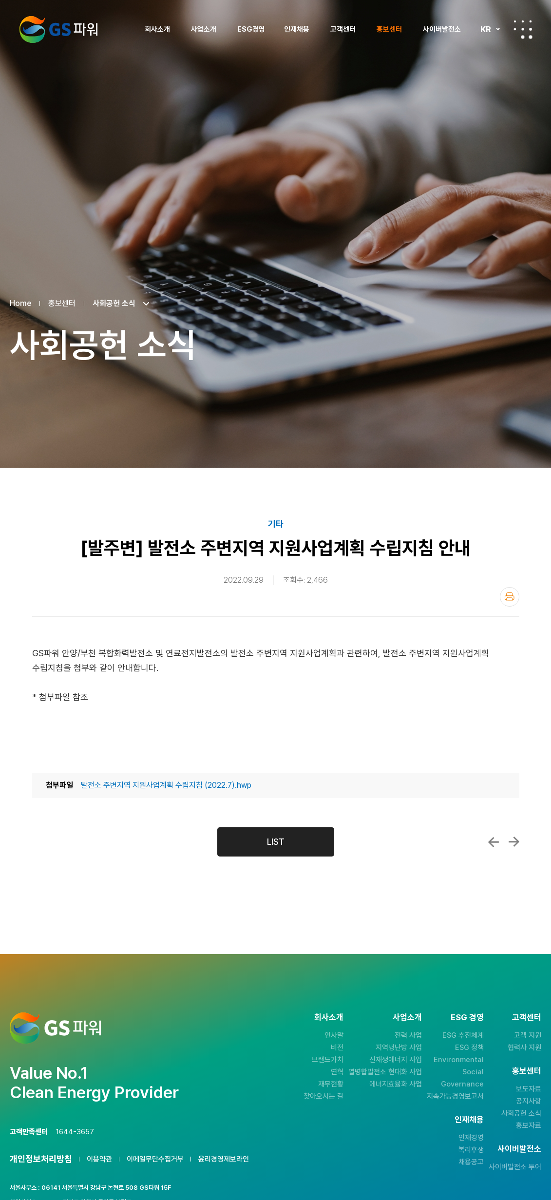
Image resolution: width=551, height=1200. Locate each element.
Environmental (459, 1059)
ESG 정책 (469, 1047)
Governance (462, 1084)
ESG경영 (251, 29)
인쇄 (509, 597)
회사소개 (157, 29)
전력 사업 (408, 1035)
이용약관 (99, 1159)
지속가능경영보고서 (455, 1096)
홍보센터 (389, 29)
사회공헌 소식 (521, 1113)
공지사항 (528, 1101)
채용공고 (471, 1162)
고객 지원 (527, 1035)
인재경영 (471, 1137)
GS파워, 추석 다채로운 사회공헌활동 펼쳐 (514, 842)
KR (485, 29)
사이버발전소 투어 (515, 1166)
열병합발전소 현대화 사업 (385, 1071)
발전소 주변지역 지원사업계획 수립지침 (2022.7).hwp (166, 785)
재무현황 (330, 1084)
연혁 (337, 1071)
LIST (276, 842)
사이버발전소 (442, 29)
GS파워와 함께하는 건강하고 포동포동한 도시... (493, 842)
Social (473, 1071)
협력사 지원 (524, 1047)
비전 (337, 1047)
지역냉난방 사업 (399, 1047)
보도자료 (528, 1089)
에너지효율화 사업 (395, 1084)
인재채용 (296, 29)
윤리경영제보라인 (223, 1159)
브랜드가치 (327, 1059)
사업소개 (203, 29)
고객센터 (343, 29)
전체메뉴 (523, 29)
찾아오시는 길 (323, 1096)
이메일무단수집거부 (155, 1159)
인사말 (333, 1035)
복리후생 (471, 1149)
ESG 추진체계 (463, 1035)
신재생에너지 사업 (395, 1059)
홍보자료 (528, 1125)
